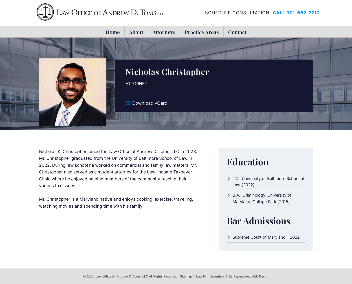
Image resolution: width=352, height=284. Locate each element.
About (136, 32)
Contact (237, 32)
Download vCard (149, 103)
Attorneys (164, 32)
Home (113, 32)
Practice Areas (202, 32)
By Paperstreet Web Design (249, 276)
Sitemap (186, 276)
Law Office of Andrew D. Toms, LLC (121, 276)
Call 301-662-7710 (296, 13)
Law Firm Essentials (210, 276)
